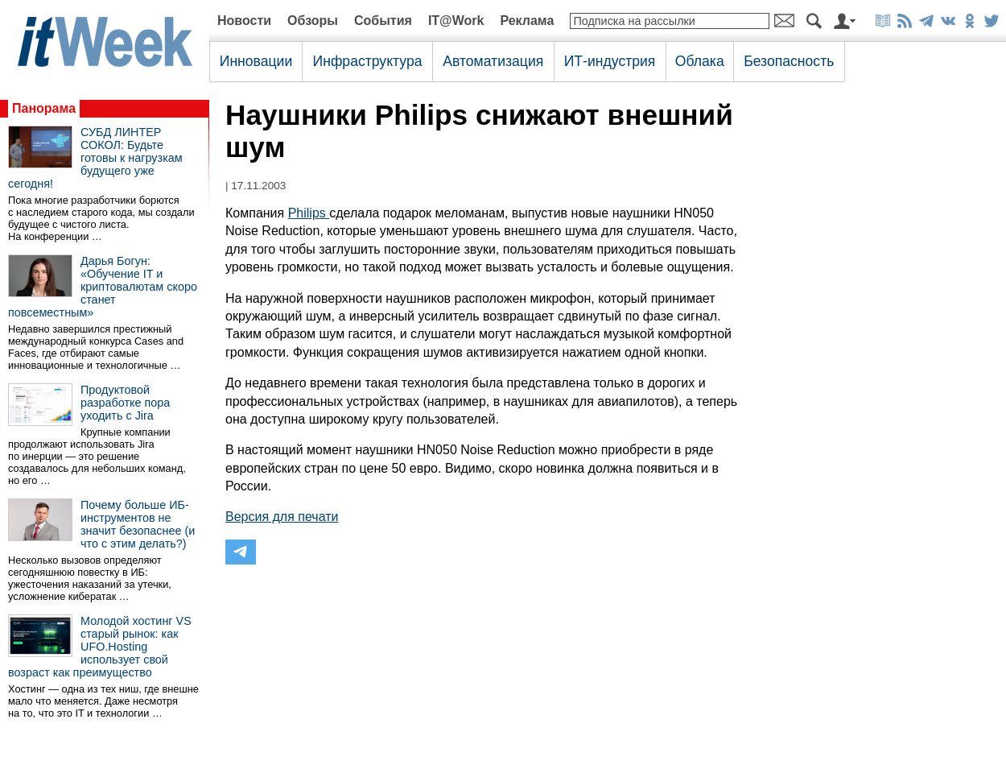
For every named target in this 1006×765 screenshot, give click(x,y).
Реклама (527, 20)
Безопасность (789, 61)
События (383, 20)
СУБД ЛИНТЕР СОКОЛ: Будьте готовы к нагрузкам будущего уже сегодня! (95, 158)
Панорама (44, 108)
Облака (699, 61)
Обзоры (312, 20)
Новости (244, 20)
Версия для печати (281, 516)
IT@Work (456, 20)
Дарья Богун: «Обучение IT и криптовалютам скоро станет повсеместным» (102, 286)
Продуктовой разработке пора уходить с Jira (125, 402)
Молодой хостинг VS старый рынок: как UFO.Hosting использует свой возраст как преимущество (100, 646)
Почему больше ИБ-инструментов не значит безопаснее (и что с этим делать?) (137, 524)
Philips (309, 213)
